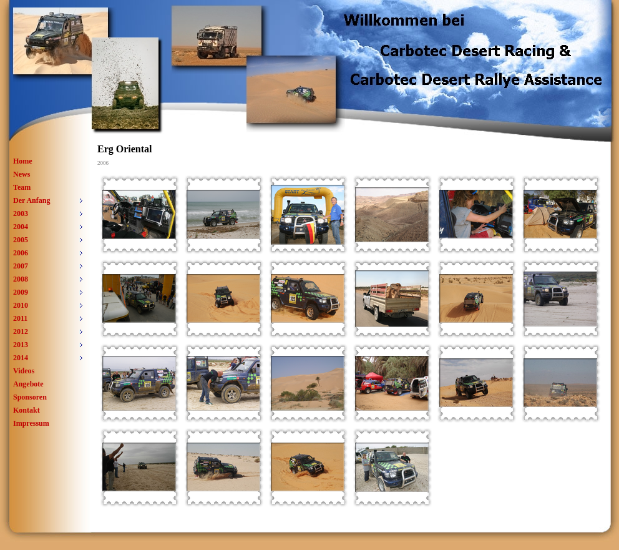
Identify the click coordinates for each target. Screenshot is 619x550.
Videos (23, 370)
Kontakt (26, 410)
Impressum (31, 423)
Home (22, 161)
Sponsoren (30, 397)
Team (22, 187)
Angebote (28, 384)
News (21, 174)
